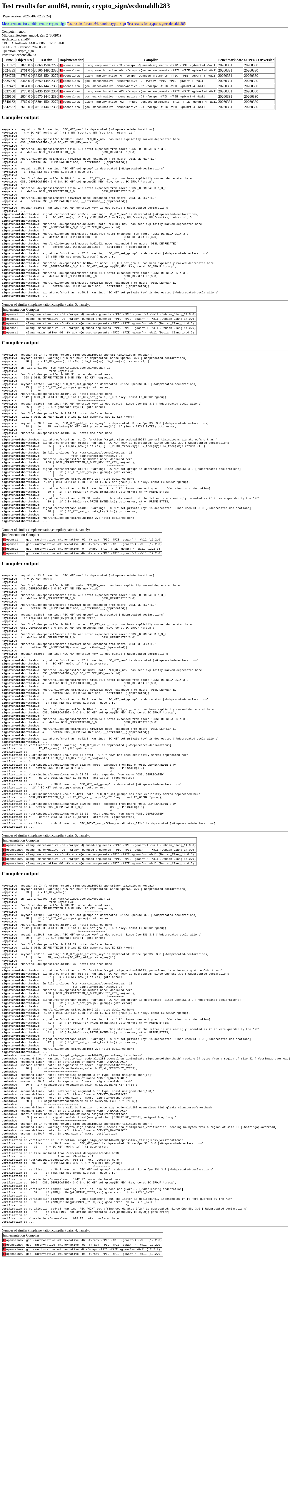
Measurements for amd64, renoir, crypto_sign (34, 23)
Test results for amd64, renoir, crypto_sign (96, 23)
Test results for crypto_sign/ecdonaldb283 (156, 23)
